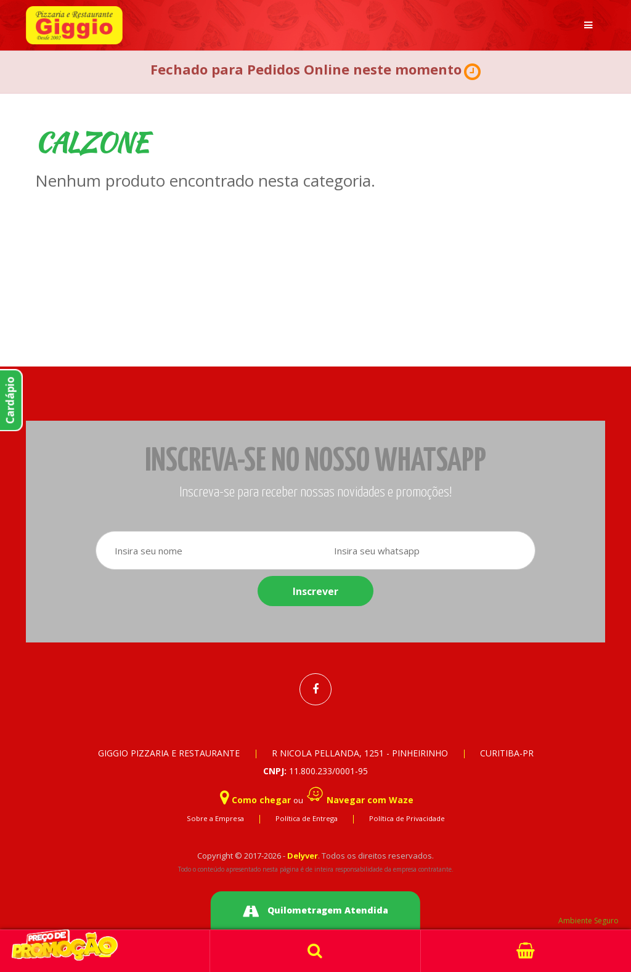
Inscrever (315, 591)
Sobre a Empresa (215, 818)
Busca (315, 951)
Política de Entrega (306, 818)
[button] (472, 72)
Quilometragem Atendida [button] (315, 911)
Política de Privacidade (407, 818)
